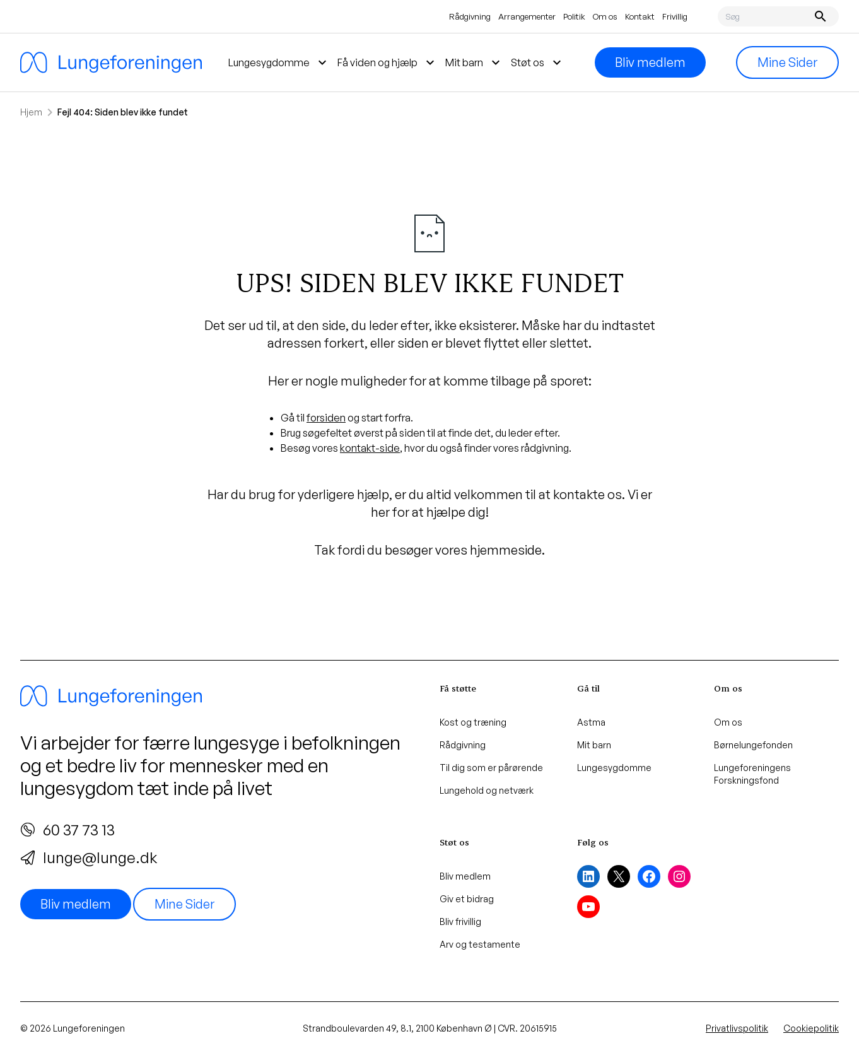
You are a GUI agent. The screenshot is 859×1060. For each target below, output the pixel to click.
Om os (605, 16)
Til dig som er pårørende (491, 767)
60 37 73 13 (67, 829)
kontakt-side (370, 448)
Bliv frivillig (460, 921)
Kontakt (640, 16)
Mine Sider (787, 62)
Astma (591, 722)
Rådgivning (470, 16)
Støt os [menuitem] (537, 62)
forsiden (326, 417)
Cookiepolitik (811, 1028)
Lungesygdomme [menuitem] (279, 62)
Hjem (31, 112)
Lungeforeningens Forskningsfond (752, 774)
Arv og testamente (480, 944)
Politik (574, 16)
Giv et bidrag (467, 898)
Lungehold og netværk (487, 790)
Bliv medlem (650, 62)
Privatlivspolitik (737, 1028)
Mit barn (594, 744)
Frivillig (674, 16)
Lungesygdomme (614, 767)
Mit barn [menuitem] (474, 62)
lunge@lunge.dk (88, 857)
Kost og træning (473, 722)
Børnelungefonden (753, 744)
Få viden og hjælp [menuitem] (387, 62)
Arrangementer (527, 16)
